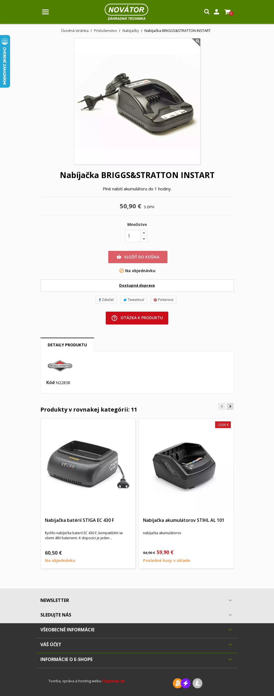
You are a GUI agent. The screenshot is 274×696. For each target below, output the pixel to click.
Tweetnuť (133, 299)
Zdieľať (106, 299)
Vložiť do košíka (137, 257)
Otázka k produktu (137, 318)
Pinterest (163, 299)
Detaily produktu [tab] (67, 344)
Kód (50, 382)
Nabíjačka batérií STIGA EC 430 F (79, 520)
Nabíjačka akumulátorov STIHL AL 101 (183, 520)
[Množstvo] (133, 236)
